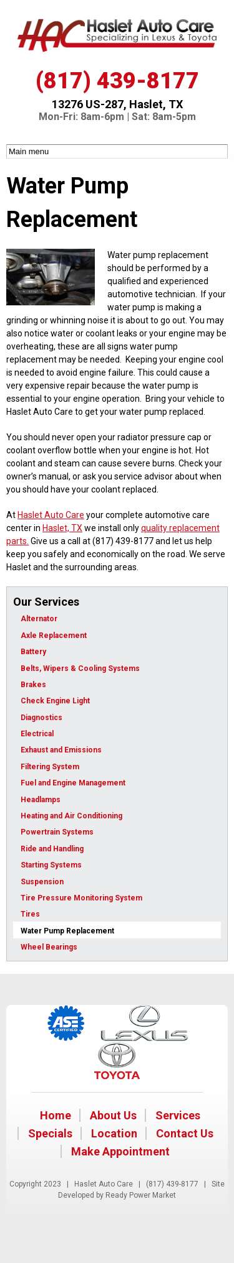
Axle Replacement (54, 635)
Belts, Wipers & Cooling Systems (80, 668)
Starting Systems (51, 865)
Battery (33, 651)
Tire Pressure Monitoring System (81, 898)
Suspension (42, 881)
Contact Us (184, 1133)
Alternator (39, 618)
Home (55, 1115)
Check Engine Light (55, 700)
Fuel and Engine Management (73, 783)
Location (114, 1133)
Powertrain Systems (57, 832)
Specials (50, 1133)
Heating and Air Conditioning (71, 816)
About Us (113, 1115)
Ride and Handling (52, 848)
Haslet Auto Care (50, 515)
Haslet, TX (62, 528)
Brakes (33, 684)
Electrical (37, 733)
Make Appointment (120, 1151)
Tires (30, 914)
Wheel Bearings (49, 947)
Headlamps (41, 799)
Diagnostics (41, 717)
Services (177, 1115)
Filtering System (50, 766)
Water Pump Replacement (67, 931)
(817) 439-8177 (117, 81)
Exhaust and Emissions (61, 750)
